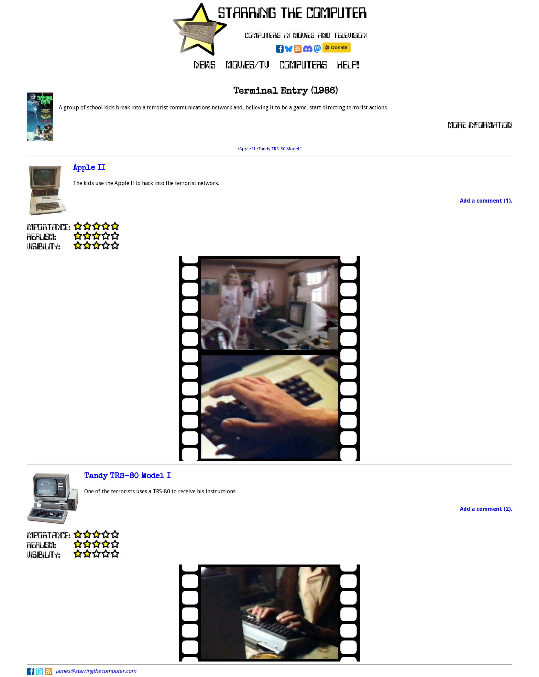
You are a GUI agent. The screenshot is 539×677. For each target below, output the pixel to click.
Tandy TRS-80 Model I (127, 477)
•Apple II (247, 148)
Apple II (89, 168)
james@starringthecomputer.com (96, 671)
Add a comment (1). (486, 200)
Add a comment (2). (486, 509)
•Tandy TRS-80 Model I (279, 148)
